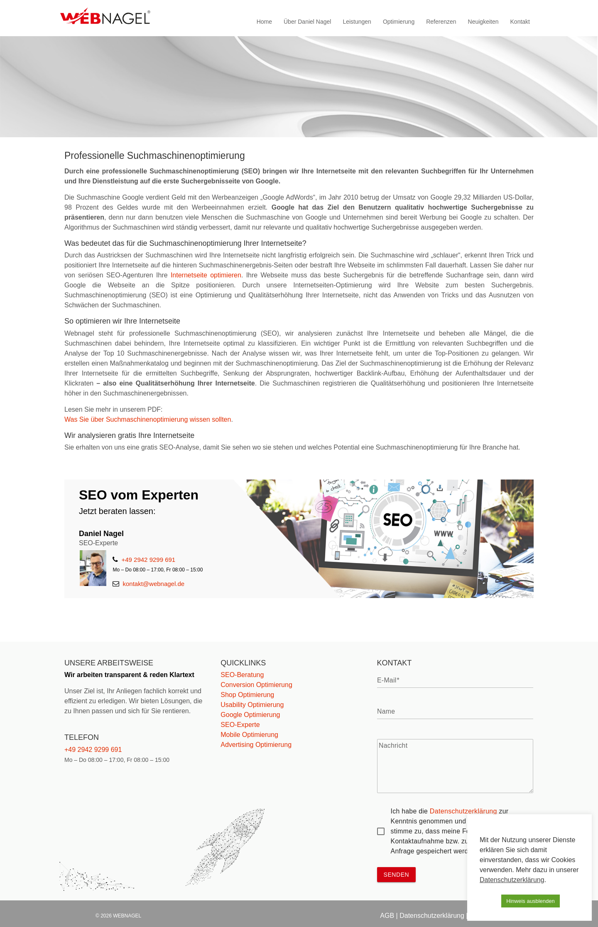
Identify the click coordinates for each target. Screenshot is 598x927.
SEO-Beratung (242, 674)
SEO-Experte (240, 724)
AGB (387, 915)
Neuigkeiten (483, 21)
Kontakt (520, 21)
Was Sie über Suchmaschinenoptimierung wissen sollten (147, 419)
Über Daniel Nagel (307, 21)
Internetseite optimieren (206, 275)
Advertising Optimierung (256, 744)
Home (264, 21)
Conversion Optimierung (256, 684)
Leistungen (357, 21)
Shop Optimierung (247, 694)
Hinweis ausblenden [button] (530, 901)
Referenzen (441, 21)
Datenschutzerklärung (463, 811)
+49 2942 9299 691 (144, 559)
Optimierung (398, 21)
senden (396, 874)
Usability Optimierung (252, 704)
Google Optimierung (250, 714)
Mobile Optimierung (249, 734)
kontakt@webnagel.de (148, 583)
